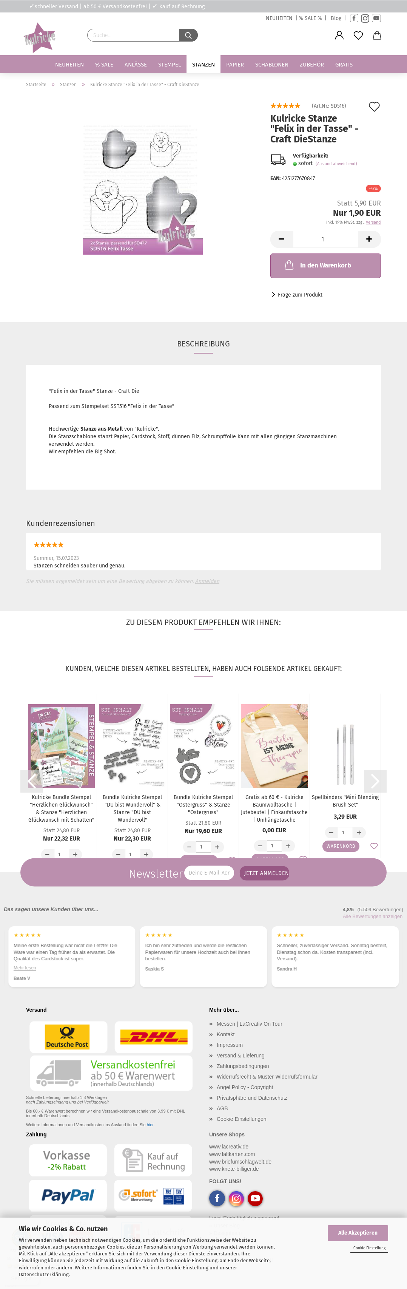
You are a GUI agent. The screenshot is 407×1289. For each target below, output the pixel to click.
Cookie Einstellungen (242, 1119)
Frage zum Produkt (300, 295)
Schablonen (271, 64)
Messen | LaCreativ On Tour (249, 1024)
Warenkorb (341, 846)
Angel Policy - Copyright (245, 1087)
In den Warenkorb (317, 265)
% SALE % (310, 18)
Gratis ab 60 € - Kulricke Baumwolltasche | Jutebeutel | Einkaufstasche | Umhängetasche (274, 808)
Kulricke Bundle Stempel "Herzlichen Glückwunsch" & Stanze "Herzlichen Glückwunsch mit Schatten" (61, 808)
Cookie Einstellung (369, 1248)
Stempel (169, 64)
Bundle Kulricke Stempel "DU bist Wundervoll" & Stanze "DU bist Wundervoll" (132, 808)
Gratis (344, 64)
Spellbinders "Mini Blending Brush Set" (345, 801)
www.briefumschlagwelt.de (240, 1162)
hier (150, 1124)
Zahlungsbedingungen (243, 1066)
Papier (235, 64)
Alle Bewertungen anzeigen (372, 916)
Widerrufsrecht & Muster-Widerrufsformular (267, 1077)
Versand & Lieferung (241, 1056)
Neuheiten (69, 64)
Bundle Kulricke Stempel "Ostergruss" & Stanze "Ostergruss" (203, 805)
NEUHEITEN (279, 18)
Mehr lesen (25, 967)
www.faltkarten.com (232, 1154)
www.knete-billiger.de (234, 1169)
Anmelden (207, 581)
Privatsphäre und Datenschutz (252, 1098)
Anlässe (136, 64)
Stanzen (203, 64)
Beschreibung (203, 343)
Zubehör (312, 64)
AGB (222, 1108)
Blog (336, 18)
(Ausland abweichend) (336, 163)
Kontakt (225, 1034)
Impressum (230, 1045)
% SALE (104, 64)
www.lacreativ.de (228, 1147)
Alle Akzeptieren (358, 1233)
